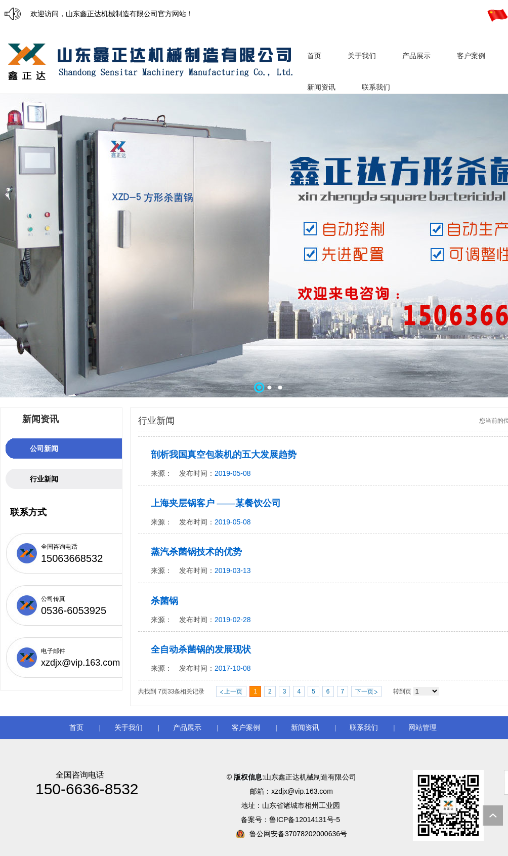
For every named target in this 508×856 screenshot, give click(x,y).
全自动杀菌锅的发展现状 (201, 649)
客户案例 (246, 727)
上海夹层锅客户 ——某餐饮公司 (216, 503)
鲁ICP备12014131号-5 (305, 820)
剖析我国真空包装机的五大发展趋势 (224, 455)
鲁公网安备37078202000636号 (298, 834)
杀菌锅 (164, 601)
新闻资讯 (305, 727)
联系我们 (364, 727)
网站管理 (422, 727)
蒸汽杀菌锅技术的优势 (196, 552)
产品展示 (187, 727)
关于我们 (128, 727)
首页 (76, 727)
